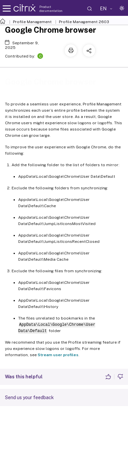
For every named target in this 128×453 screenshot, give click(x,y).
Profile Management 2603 (84, 21)
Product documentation (51, 9)
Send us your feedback (29, 397)
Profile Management (32, 21)
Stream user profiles (58, 355)
